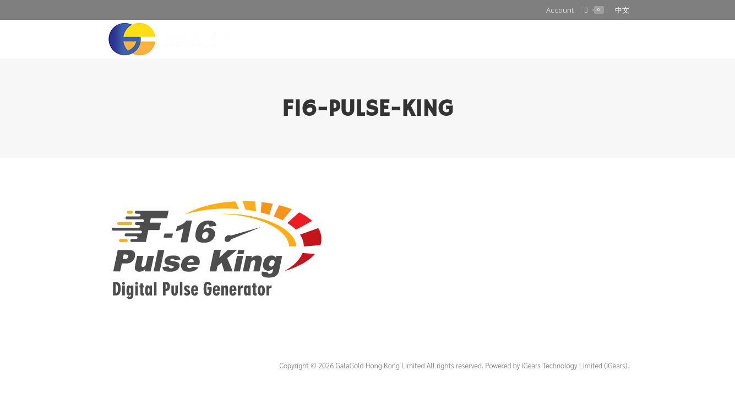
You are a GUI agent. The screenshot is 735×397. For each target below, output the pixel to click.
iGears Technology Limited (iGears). (575, 365)
